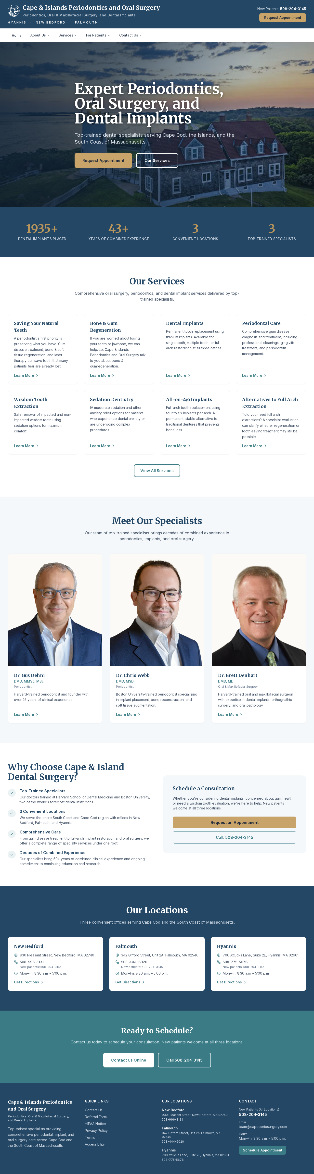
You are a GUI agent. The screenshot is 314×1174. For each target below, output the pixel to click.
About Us (40, 35)
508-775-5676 (235, 962)
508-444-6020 (134, 962)
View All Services (157, 470)
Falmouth (86, 22)
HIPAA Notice (95, 1124)
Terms (90, 1137)
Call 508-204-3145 (184, 1060)
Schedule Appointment (262, 1150)
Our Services (157, 160)
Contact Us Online (128, 1060)
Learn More (26, 375)
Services (68, 35)
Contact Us (130, 35)
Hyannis (17, 22)
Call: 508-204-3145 (234, 837)
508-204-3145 (293, 9)
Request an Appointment (235, 822)
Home (17, 35)
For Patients (98, 35)
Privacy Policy (96, 1130)
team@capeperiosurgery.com (263, 1127)
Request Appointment (282, 17)
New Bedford (51, 22)
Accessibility (95, 1144)
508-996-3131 (32, 962)
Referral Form (96, 1117)
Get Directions (29, 982)
